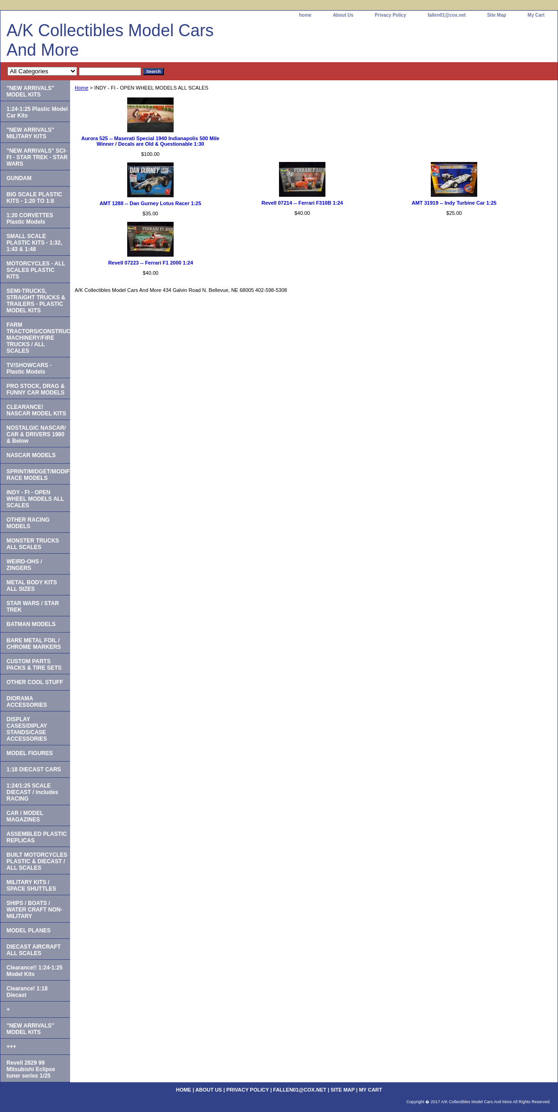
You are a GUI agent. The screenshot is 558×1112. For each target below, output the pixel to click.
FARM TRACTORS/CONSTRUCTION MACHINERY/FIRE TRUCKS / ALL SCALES (38, 338)
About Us (343, 15)
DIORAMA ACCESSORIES (26, 701)
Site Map (496, 15)
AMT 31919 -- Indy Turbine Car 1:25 (454, 203)
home (305, 15)
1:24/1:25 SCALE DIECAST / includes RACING (32, 792)
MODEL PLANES (28, 930)
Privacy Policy (390, 15)
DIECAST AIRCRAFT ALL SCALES (33, 950)
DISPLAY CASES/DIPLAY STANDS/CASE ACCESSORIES (26, 729)
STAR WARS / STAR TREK (32, 606)
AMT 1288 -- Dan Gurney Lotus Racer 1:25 (150, 203)
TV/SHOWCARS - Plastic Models (29, 368)
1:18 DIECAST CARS (33, 769)
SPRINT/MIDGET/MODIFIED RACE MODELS (38, 474)
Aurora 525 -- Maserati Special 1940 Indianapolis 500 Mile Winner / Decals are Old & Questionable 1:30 (150, 141)
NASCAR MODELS (31, 455)
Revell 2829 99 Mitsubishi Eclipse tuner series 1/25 (30, 1069)
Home (81, 88)
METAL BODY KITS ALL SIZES (31, 585)
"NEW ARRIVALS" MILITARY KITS (30, 133)
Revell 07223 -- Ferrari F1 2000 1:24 (150, 262)
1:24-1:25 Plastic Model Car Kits (37, 112)
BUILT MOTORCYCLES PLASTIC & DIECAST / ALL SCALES (36, 861)
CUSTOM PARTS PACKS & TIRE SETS (33, 664)
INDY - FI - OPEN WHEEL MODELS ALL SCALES (35, 499)
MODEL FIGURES (29, 753)
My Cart (536, 15)
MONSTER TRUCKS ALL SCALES (32, 543)
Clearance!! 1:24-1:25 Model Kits (34, 970)
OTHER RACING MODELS (28, 523)
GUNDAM (19, 178)
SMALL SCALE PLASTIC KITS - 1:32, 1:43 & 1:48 (34, 242)
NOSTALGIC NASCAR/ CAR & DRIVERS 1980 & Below (36, 434)
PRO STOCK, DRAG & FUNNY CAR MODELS (35, 389)
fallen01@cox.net (447, 15)
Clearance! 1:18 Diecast (27, 991)
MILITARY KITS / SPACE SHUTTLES (31, 885)
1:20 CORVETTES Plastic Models (29, 218)
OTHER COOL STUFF (34, 682)
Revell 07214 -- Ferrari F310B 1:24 (302, 203)
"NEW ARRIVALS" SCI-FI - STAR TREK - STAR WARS (37, 157)
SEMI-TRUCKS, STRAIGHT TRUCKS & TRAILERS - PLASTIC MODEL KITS (35, 301)
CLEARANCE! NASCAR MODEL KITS (36, 410)
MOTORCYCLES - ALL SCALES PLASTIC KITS (35, 270)
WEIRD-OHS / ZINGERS (24, 564)
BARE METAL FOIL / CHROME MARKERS (33, 643)
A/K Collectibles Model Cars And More (110, 40)
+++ (11, 1046)
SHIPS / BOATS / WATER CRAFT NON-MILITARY (34, 909)
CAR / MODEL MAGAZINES (24, 816)
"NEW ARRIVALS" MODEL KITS (30, 91)
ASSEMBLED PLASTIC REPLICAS (36, 837)
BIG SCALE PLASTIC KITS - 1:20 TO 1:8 (34, 197)
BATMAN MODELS (31, 624)
